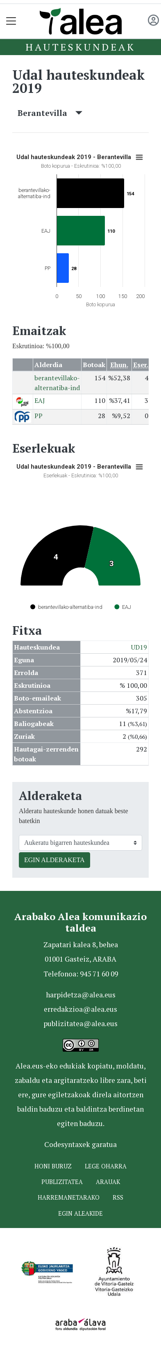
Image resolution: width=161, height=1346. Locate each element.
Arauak (108, 1182)
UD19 (139, 647)
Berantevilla (50, 113)
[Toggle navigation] (11, 21)
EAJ (39, 400)
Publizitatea (62, 1182)
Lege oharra (106, 1166)
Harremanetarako (69, 1197)
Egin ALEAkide (80, 1213)
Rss (118, 1197)
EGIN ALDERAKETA (54, 859)
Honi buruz (53, 1166)
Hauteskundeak (80, 46)
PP (38, 415)
